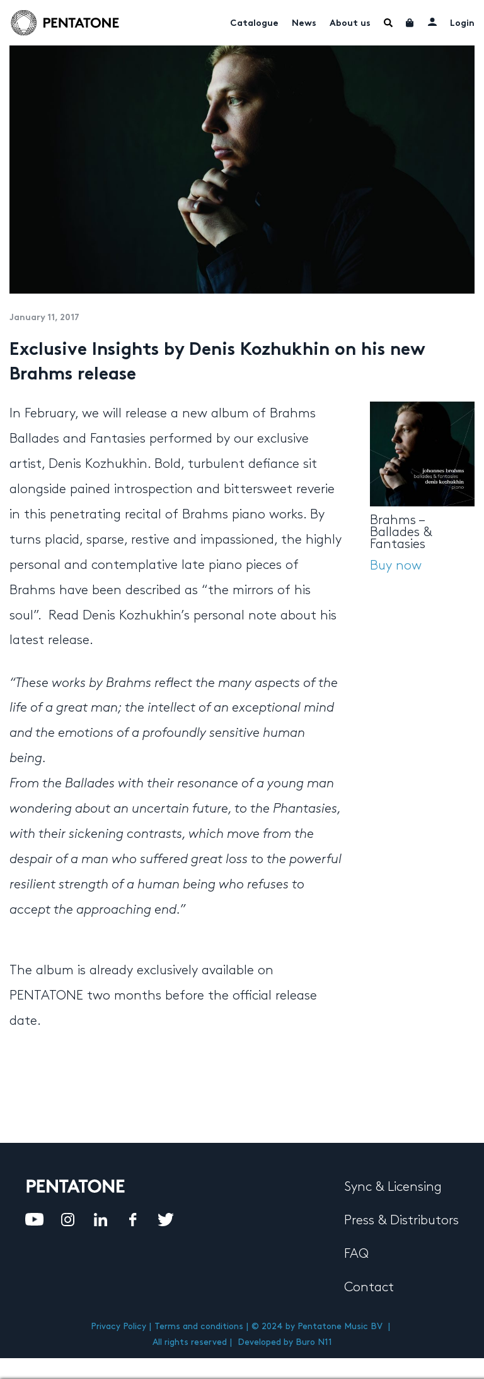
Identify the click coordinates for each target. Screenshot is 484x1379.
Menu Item (388, 22)
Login (462, 24)
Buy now (396, 565)
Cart (410, 22)
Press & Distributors (401, 1220)
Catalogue (254, 24)
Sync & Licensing (393, 1187)
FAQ (356, 1254)
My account (432, 21)
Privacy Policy (118, 1326)
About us (350, 24)
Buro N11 (314, 1342)
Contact (369, 1287)
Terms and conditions (198, 1326)
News (304, 24)
